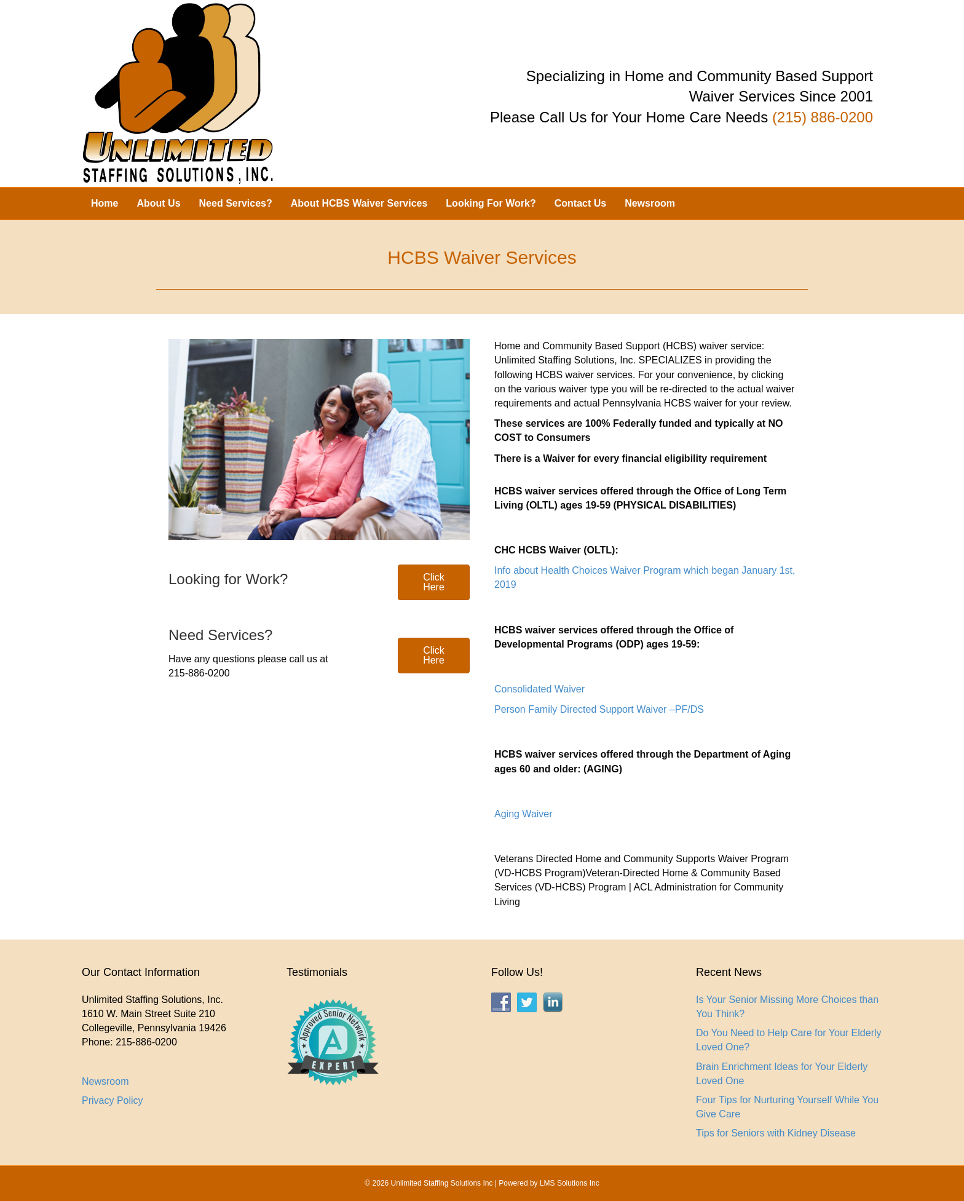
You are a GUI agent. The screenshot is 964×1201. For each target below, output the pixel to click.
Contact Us (580, 203)
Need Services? (235, 203)
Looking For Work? (490, 203)
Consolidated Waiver (539, 689)
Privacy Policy (112, 1100)
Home (104, 203)
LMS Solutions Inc (569, 1183)
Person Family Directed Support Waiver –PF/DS (599, 709)
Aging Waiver (523, 814)
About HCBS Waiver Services (359, 203)
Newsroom (650, 203)
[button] (434, 582)
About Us (158, 203)
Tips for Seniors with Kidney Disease (776, 1133)
